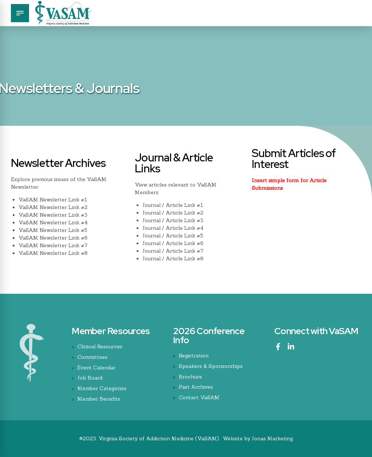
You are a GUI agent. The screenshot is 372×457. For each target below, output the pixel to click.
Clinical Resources (99, 346)
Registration (194, 355)
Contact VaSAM (199, 397)
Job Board (89, 377)
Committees (92, 357)
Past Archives (196, 387)
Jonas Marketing (272, 438)
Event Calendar (96, 367)
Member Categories (102, 388)
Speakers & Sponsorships (211, 366)
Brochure (190, 376)
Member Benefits (99, 399)
